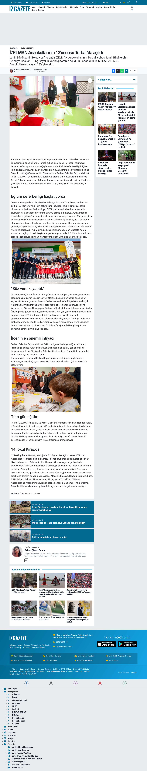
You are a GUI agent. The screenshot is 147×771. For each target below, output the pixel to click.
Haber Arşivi (112, 660)
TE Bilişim (133, 673)
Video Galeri (32, 2)
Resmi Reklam (38, 10)
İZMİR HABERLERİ (27, 48)
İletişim (9, 741)
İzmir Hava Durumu (52, 656)
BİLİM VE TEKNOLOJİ (81, 669)
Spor (82, 7)
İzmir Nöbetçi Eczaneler (22, 656)
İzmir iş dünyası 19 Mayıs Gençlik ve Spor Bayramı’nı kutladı (78, 619)
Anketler (10, 735)
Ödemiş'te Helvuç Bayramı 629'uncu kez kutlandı (22, 618)
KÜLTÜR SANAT (67, 671)
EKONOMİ (40, 671)
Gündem (50, 7)
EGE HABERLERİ (17, 700)
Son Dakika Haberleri (84, 660)
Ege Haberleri (62, 7)
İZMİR (12, 697)
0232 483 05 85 (61, 642)
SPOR (12, 674)
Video (8, 729)
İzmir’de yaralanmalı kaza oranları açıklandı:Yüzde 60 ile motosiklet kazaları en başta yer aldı (51, 593)
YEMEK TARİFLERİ (29, 674)
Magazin (74, 7)
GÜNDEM (13, 671)
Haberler (14, 48)
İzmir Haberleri (38, 7)
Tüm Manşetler (50, 660)
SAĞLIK (86, 671)
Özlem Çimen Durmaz (35, 550)
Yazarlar (46, 2)
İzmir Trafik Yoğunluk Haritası (118, 656)
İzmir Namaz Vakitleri (84, 656)
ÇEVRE (21, 671)
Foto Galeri (16, 2)
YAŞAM (18, 674)
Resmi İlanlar (109, 7)
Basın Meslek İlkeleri (28, 669)
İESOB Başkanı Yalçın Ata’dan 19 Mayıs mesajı (23, 591)
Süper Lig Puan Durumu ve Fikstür (25, 759)
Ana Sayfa (10, 689)
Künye (13, 669)
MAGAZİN (78, 671)
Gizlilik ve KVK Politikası (62, 669)
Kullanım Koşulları (44, 669)
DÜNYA (13, 715)
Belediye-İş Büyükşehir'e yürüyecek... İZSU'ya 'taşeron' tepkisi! (79, 592)
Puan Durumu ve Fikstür (21, 660)
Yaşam (99, 7)
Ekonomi (90, 7)
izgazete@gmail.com (64, 647)
